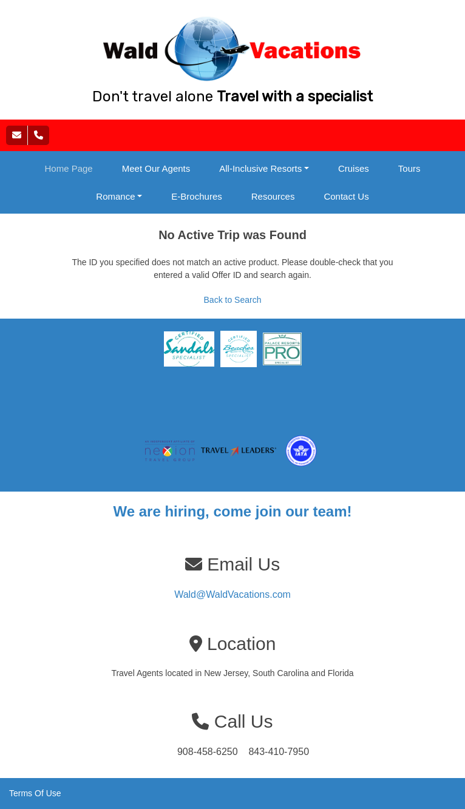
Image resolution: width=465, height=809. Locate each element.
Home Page (68, 168)
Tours (409, 168)
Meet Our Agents (156, 168)
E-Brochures (196, 196)
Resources (273, 196)
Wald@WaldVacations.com (232, 594)
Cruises (353, 168)
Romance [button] (115, 196)
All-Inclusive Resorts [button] (260, 168)
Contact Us (346, 196)
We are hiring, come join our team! (233, 511)
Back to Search (233, 300)
